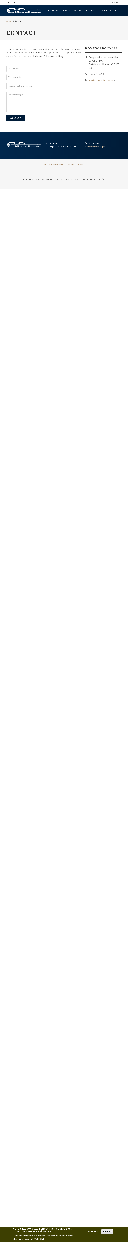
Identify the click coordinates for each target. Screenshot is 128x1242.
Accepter (107, 1231)
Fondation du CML (86, 10)
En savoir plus (37, 1239)
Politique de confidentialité (54, 164)
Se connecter (115, 2)
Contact (117, 10)
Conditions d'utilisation (76, 164)
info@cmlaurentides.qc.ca (102, 80)
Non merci (93, 1231)
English (12, 2)
